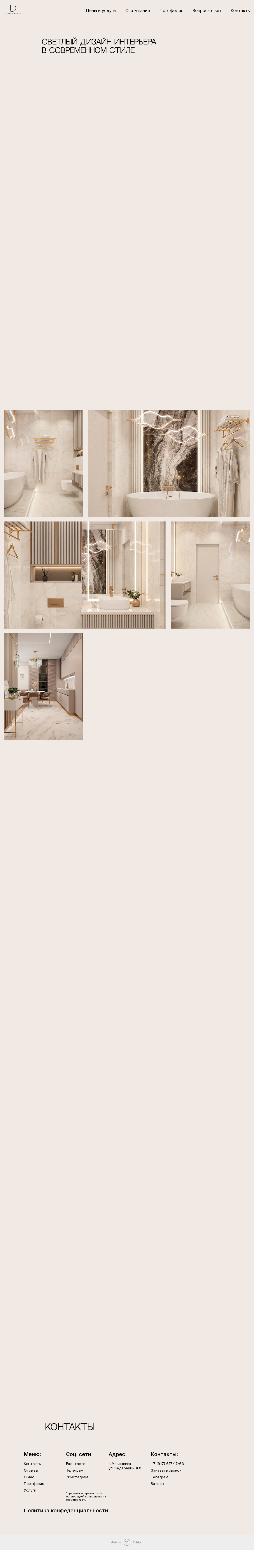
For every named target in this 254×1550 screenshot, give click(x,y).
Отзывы (31, 1470)
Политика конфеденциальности (66, 1510)
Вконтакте (75, 1464)
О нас (29, 1477)
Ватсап (157, 1483)
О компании (137, 10)
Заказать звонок (166, 1470)
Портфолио (171, 10)
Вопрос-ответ (207, 10)
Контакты (241, 10)
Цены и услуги (101, 10)
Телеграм (159, 1477)
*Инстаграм (77, 1477)
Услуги (30, 1490)
